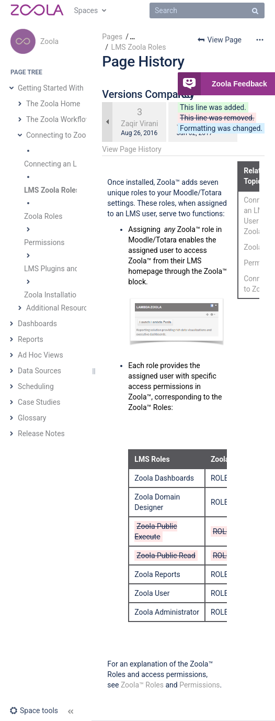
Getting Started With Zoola (61, 88)
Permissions (44, 242)
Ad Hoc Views (40, 355)
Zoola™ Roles (142, 685)
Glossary (32, 418)
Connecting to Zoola (59, 135)
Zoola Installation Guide (62, 295)
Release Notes (41, 433)
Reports (30, 339)
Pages (112, 36)
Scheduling (36, 386)
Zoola (49, 41)
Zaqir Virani (139, 123)
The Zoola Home (53, 103)
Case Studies (39, 402)
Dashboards (37, 323)
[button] (34, 710)
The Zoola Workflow (58, 119)
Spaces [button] (86, 10)
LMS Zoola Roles (51, 190)
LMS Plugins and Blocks (63, 268)
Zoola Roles (43, 216)
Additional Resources (60, 308)
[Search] (207, 10)
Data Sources (39, 371)
